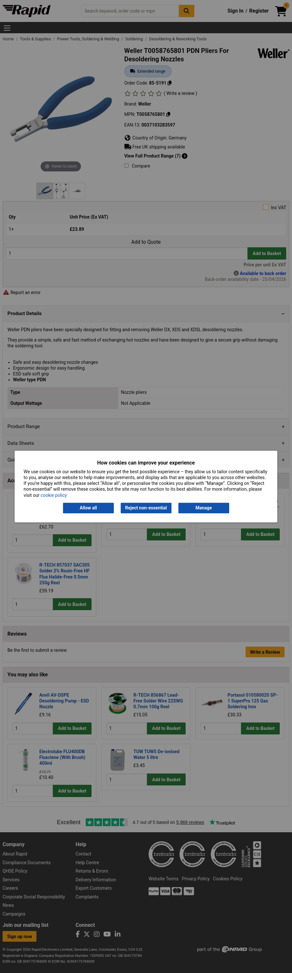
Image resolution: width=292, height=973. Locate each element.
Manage (204, 507)
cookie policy (54, 495)
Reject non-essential (146, 507)
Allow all (88, 507)
